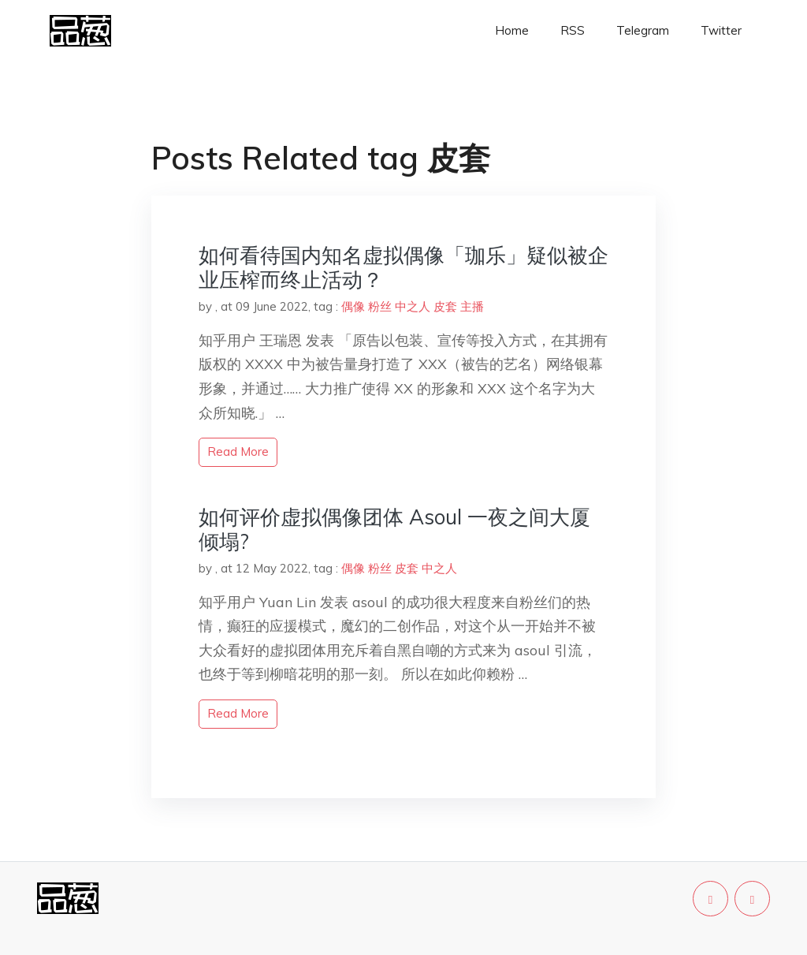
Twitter (721, 30)
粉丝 (380, 306)
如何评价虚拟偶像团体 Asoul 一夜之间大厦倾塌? (394, 529)
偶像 (353, 306)
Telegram (642, 30)
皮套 (445, 306)
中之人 (412, 306)
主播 (472, 306)
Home (512, 30)
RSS (572, 30)
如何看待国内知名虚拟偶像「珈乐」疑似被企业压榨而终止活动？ (403, 267)
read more (238, 451)
